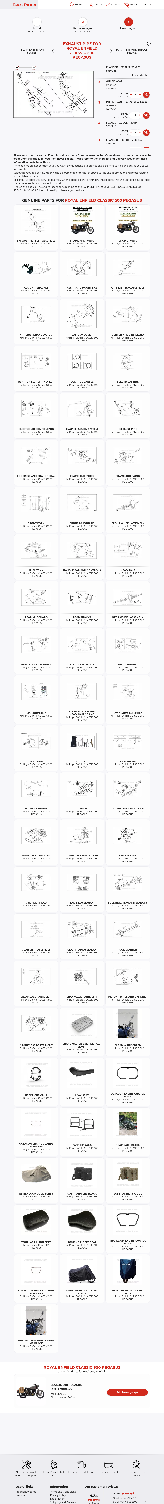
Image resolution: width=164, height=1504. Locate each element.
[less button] (131, 95)
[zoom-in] (34, 68)
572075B (111, 88)
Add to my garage (127, 1392)
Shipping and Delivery (63, 1502)
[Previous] (54, 51)
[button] (149, 43)
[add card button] (146, 95)
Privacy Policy (58, 1495)
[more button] (139, 95)
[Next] (109, 51)
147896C (111, 109)
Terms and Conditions (63, 1491)
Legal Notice (57, 1498)
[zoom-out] (17, 68)
